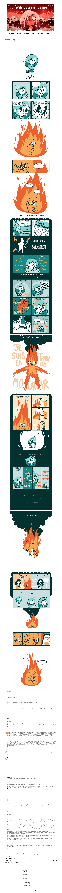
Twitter (26, 33)
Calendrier (40, 33)
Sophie (8, 777)
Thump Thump (27, 882)
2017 (25, 875)
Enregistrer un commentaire (10, 858)
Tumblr (19, 33)
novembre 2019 (27, 885)
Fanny (8, 749)
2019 (25, 878)
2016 (25, 874)
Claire (8, 757)
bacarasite (9, 851)
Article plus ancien (54, 860)
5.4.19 (8, 788)
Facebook (11, 33)
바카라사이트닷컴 (37, 854)
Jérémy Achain (9, 731)
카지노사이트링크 (14, 846)
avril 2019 (26, 879)
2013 (25, 870)
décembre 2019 (27, 886)
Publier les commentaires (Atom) (14, 862)
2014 (25, 871)
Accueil (31, 860)
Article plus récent (8, 860)
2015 (25, 873)
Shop (32, 33)
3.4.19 (8, 703)
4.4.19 (8, 754)
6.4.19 (8, 811)
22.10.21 (8, 848)
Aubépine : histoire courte (29, 883)
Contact (48, 33)
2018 (25, 877)
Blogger (35, 890)
